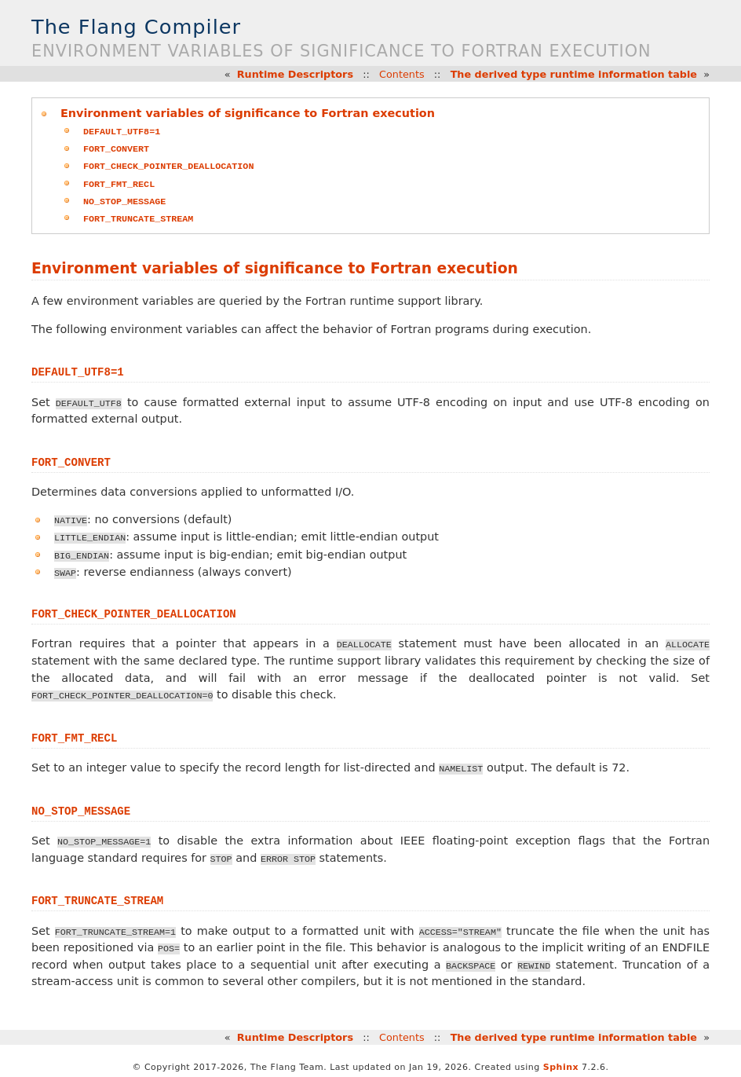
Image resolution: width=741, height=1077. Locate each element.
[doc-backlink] (77, 368)
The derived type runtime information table (574, 74)
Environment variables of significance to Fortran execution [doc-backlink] (274, 266)
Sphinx (561, 1063)
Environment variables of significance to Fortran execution (247, 113)
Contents (402, 74)
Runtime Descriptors (295, 74)
